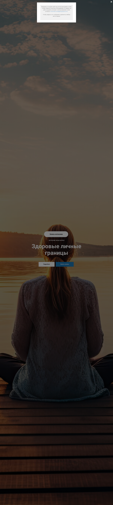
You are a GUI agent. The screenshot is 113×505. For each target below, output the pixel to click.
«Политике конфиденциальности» (59, 11)
